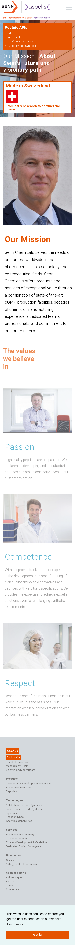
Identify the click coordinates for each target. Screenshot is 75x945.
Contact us (12, 889)
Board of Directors (17, 762)
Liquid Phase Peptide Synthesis (24, 809)
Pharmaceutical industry (20, 834)
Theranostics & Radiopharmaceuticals (28, 783)
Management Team (17, 765)
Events (10, 881)
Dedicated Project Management (24, 846)
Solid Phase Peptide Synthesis (24, 805)
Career (10, 885)
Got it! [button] (37, 934)
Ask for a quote (15, 877)
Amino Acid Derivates (18, 787)
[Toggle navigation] (69, 10)
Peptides (11, 791)
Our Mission (14, 757)
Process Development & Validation (26, 842)
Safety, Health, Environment (22, 864)
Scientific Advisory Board (20, 769)
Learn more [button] (15, 924)
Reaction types (15, 816)
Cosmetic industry (16, 838)
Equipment (12, 813)
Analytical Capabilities (19, 820)
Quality (10, 860)
